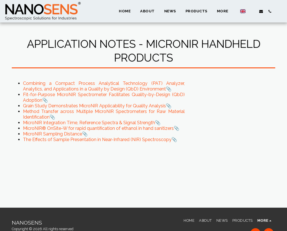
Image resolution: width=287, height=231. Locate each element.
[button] (252, 11)
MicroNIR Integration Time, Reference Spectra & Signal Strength (89, 122)
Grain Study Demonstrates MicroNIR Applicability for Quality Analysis (94, 105)
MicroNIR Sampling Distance (52, 134)
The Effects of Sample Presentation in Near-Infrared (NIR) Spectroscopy (97, 139)
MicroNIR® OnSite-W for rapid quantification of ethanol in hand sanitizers (98, 128)
